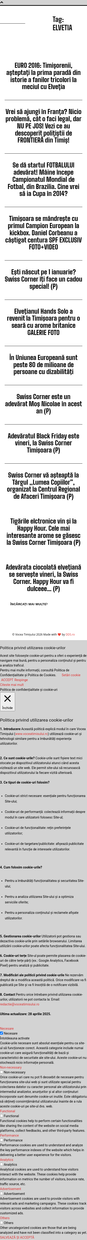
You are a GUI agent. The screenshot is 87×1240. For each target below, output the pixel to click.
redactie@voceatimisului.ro (19, 1004)
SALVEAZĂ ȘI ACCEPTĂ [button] (17, 1237)
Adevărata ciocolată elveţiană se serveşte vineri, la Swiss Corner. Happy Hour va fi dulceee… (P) (43, 577)
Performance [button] (9, 1135)
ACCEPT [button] (7, 680)
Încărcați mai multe (29, 604)
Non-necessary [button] (11, 1067)
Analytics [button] (6, 1160)
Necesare (10, 1033)
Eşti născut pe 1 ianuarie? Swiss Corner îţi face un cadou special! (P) (43, 279)
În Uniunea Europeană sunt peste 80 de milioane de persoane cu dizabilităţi (44, 364)
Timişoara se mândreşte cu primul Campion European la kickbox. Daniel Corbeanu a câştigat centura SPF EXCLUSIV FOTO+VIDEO (43, 232)
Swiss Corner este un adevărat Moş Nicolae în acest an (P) (43, 404)
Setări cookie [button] (71, 675)
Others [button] (5, 1218)
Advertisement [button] (10, 1189)
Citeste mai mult (12, 685)
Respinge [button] (21, 680)
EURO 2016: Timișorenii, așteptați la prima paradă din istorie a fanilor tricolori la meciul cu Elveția (43, 75)
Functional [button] (7, 1111)
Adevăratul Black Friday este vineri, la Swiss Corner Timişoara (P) (43, 443)
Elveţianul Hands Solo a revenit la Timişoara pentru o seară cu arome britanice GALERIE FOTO (43, 321)
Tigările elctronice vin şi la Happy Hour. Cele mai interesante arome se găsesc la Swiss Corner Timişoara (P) (43, 531)
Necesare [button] (7, 1028)
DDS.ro (70, 634)
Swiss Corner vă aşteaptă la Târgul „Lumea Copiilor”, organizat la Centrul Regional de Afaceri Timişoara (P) (43, 485)
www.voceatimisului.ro (31, 734)
